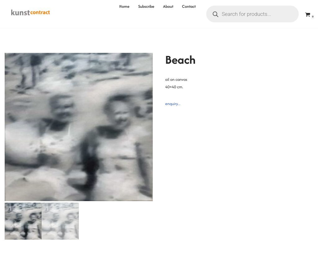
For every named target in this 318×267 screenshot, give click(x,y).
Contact (189, 6)
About (168, 6)
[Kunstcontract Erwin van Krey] (31, 14)
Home (124, 6)
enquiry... (172, 104)
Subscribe (146, 6)
